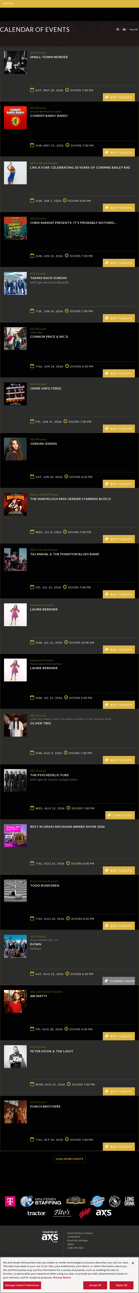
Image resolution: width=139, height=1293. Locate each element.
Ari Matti (38, 995)
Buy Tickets (118, 97)
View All (133, 29)
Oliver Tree (40, 723)
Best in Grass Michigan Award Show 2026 (67, 826)
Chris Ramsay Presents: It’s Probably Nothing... (73, 222)
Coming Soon (119, 981)
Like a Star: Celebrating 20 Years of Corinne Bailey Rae (80, 167)
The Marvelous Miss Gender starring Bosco (70, 498)
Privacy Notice (62, 1277)
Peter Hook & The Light (51, 1051)
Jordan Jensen (43, 443)
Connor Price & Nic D (49, 336)
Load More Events (69, 1158)
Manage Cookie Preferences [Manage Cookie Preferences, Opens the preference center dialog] (22, 1285)
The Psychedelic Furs (49, 775)
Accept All (95, 1285)
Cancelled (119, 815)
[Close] (133, 1263)
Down (35, 944)
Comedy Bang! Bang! (49, 115)
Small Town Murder (49, 56)
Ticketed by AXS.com (28, 39)
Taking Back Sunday (48, 277)
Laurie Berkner (44, 609)
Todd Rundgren (44, 885)
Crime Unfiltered (45, 388)
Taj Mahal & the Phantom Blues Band (64, 554)
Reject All (121, 1285)
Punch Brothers (45, 1106)
